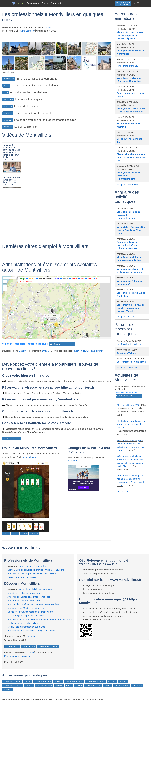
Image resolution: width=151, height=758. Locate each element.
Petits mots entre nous (128, 66)
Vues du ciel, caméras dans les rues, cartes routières (33, 659)
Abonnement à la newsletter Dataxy (33, 685)
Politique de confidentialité (17, 710)
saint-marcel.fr (137, 740)
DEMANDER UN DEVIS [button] (11, 493)
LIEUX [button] (6, 92)
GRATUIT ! (34, 588)
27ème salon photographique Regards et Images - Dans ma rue (131, 157)
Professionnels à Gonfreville (13, 740)
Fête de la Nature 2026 (128, 405)
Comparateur (33, 3)
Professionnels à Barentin (12, 736)
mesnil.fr (69, 740)
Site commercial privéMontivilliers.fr (123, 3)
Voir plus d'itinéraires (127, 367)
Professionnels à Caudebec (96, 736)
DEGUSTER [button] (8, 106)
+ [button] (5, 341)
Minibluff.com (29, 511)
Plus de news (123, 491)
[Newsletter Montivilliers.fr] (134, 3)
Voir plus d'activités (126, 316)
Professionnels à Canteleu (74, 736)
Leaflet (82, 392)
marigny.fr (59, 740)
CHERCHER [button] (8, 127)
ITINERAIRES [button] (8, 99)
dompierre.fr (123, 736)
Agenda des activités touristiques (24, 648)
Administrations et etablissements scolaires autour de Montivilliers (40, 674)
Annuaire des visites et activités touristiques (29, 651)
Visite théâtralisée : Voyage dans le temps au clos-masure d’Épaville (130, 35)
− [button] (5, 344)
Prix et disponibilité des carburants (35, 644)
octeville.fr (78, 740)
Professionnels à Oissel (93, 740)
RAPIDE (15, 588)
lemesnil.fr (29, 740)
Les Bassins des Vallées (129, 344)
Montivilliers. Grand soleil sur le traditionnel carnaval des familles (131, 424)
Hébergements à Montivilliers (33, 621)
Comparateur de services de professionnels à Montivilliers (36, 624)
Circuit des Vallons (126, 353)
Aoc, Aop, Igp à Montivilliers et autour (26, 662)
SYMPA (24, 588)
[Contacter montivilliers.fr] (138, 3)
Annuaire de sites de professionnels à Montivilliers (32, 628)
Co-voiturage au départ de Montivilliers (26, 670)
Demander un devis (12, 701)
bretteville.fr (58, 736)
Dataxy (22, 405)
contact (48, 27)
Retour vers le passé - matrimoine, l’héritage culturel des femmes (128, 245)
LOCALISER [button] (8, 120)
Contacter (30, 691)
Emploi (45, 3)
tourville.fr (108, 740)
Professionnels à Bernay (43, 736)
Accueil (21, 3)
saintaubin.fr (8, 744)
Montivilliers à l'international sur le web (26, 681)
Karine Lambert (26, 31)
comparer (72, 515)
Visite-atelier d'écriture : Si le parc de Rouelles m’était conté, (131, 230)
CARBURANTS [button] (9, 79)
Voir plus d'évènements (128, 184)
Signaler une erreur (28, 701)
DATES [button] (6, 86)
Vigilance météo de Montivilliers (23, 677)
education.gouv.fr (80, 405)
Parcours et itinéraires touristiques (24, 655)
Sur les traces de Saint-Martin (131, 362)
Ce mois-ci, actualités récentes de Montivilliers (30, 666)
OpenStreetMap (90, 392)
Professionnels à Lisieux (44, 740)
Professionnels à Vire (122, 740)
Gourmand (55, 3)
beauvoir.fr (27, 736)
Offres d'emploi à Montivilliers (22, 632)
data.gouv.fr (96, 405)
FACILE (6, 588)
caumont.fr (111, 736)
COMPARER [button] (8, 113)
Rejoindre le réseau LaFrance (48, 701)
